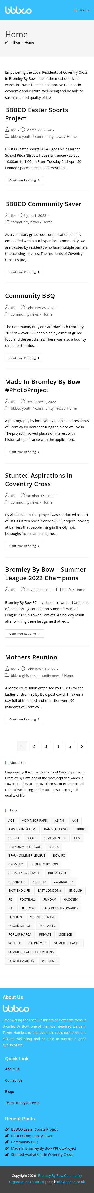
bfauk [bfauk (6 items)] (54, 847)
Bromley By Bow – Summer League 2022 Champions (45, 573)
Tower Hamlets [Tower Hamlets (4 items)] (21, 961)
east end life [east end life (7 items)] (19, 890)
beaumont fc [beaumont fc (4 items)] (55, 838)
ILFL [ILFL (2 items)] (11, 908)
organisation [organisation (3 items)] (20, 926)
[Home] (6, 42)
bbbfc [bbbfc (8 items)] (32, 838)
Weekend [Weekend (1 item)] (49, 961)
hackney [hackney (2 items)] (71, 899)
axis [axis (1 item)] (75, 820)
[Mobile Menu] (81, 10)
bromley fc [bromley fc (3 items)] (57, 873)
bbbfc (66, 589)
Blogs (9, 1092)
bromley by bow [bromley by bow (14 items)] (44, 864)
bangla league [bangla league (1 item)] (56, 829)
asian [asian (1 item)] (59, 820)
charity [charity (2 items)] (39, 882)
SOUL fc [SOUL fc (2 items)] (14, 943)
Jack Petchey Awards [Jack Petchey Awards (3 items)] (60, 908)
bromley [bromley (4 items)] (15, 864)
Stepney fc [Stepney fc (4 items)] (37, 943)
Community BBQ (30, 295)
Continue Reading (26, 179)
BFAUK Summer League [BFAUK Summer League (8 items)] (26, 855)
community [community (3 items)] (63, 882)
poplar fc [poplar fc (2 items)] (47, 926)
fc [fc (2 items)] (10, 899)
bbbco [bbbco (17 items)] (13, 838)
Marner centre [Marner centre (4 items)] (42, 917)
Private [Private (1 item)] (45, 934)
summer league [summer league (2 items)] (67, 943)
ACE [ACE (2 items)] (11, 820)
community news (49, 136)
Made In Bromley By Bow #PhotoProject (42, 385)
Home (29, 42)
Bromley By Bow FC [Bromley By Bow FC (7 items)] (24, 873)
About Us (12, 1069)
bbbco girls (20, 675)
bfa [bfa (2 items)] (77, 838)
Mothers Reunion (31, 657)
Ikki (13, 130)
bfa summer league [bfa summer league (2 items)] (24, 847)
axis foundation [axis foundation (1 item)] (22, 829)
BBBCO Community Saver (43, 204)
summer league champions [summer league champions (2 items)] (31, 952)
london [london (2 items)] (15, 917)
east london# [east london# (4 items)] (49, 890)
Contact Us (13, 1080)
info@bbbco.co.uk (70, 1182)
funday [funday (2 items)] (49, 899)
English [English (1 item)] (75, 890)
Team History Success (22, 1103)
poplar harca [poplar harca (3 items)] (19, 934)
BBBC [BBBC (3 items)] (81, 829)
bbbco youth (21, 136)
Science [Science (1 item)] (65, 934)
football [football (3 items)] (28, 899)
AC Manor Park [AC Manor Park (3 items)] (34, 820)
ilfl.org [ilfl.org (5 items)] (29, 908)
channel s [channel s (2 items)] (16, 882)
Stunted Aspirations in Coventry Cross (39, 479)
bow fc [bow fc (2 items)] (59, 855)
